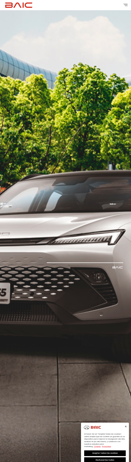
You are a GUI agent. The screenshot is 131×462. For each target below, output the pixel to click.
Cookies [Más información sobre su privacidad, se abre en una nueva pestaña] (97, 449)
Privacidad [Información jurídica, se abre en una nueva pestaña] (106, 449)
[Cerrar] (126, 429)
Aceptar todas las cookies (105, 456)
